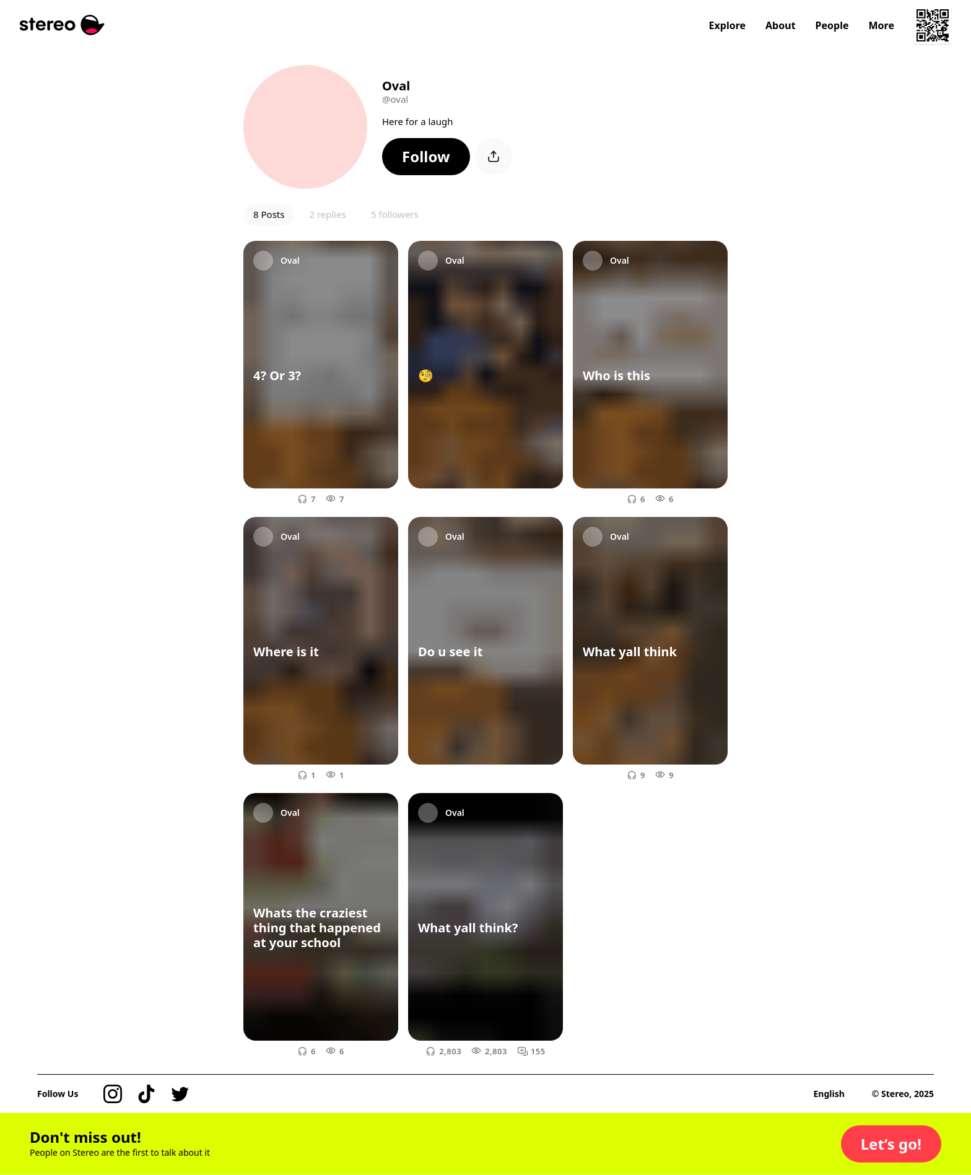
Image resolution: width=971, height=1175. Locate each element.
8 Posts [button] (268, 214)
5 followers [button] (395, 214)
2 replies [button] (327, 214)
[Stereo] (62, 25)
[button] (426, 156)
